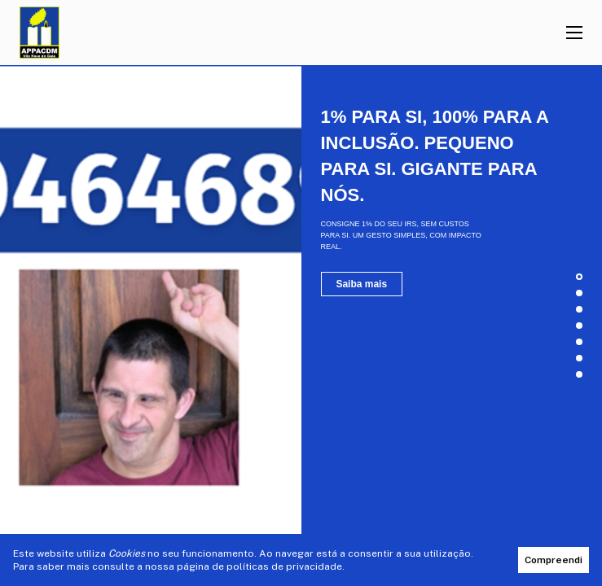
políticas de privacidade (284, 566)
